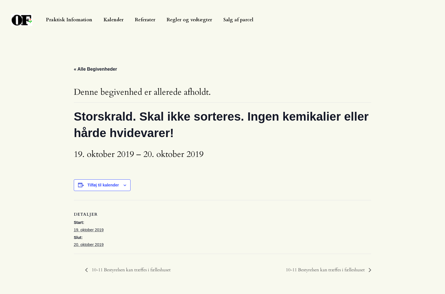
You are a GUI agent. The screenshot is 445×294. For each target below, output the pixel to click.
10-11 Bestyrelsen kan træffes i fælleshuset (131, 270)
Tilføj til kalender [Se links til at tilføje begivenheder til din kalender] (103, 185)
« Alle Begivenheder (95, 69)
